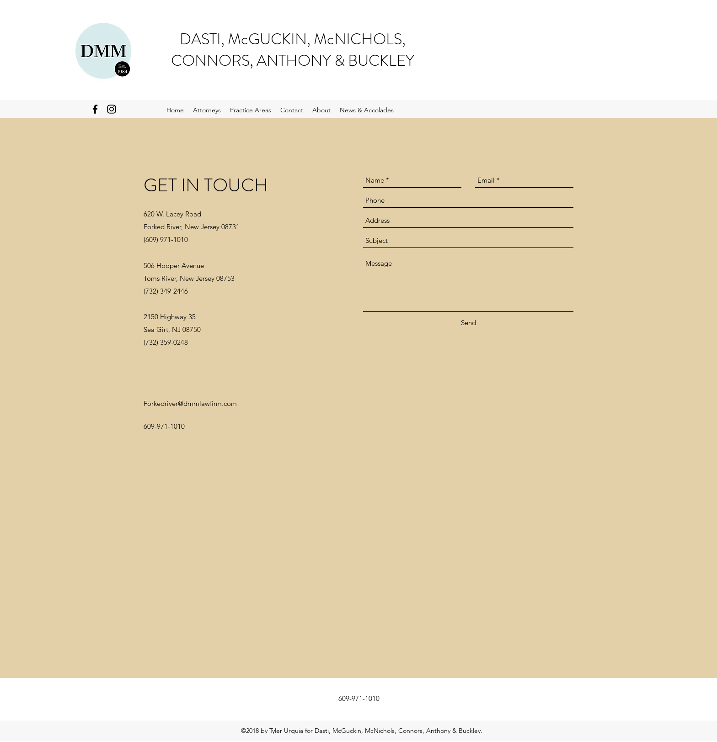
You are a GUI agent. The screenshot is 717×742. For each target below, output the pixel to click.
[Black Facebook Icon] (95, 109)
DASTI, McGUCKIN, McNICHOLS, (293, 39)
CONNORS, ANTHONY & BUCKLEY (292, 60)
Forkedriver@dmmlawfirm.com (190, 403)
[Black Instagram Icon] (112, 109)
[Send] (468, 322)
